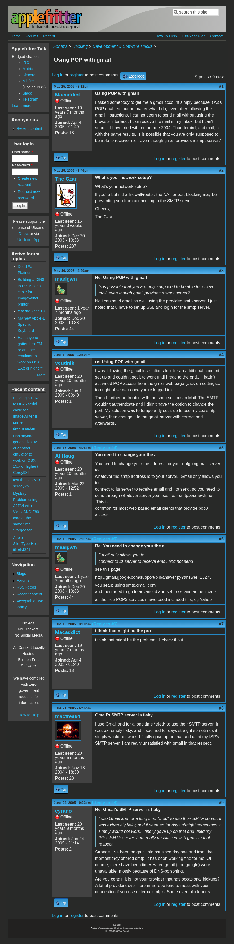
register (77, 75)
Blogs (21, 574)
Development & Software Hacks (122, 46)
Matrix (28, 69)
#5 (221, 447)
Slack (27, 93)
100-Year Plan (194, 36)
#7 (221, 624)
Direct (24, 233)
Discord (29, 75)
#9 (221, 802)
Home (16, 36)
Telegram (30, 99)
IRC (26, 63)
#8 (221, 708)
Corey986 (21, 472)
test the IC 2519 (31, 311)
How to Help (29, 715)
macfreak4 (67, 716)
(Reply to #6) (104, 624)
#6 (221, 539)
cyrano (63, 811)
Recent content (29, 128)
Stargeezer (22, 530)
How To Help (166, 36)
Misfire (28, 81)
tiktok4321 (21, 550)
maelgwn (66, 279)
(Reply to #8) (104, 802)
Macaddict (67, 94)
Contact (216, 36)
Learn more (22, 106)
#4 (221, 355)
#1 (221, 86)
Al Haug (64, 456)
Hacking (80, 46)
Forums (31, 36)
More (41, 375)
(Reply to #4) (104, 447)
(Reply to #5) (104, 539)
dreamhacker (24, 428)
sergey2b (21, 486)
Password (22, 165)
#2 (221, 170)
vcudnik (64, 363)
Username (22, 152)
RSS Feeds (26, 587)
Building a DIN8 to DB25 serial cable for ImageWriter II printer (31, 291)
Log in (58, 75)
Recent (49, 36)
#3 (221, 270)
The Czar (66, 179)
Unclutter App (28, 240)
